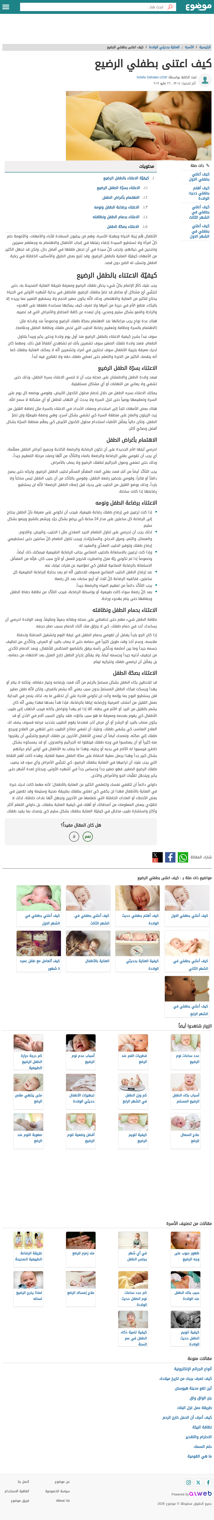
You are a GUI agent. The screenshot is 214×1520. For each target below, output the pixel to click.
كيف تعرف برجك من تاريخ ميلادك (185, 1378)
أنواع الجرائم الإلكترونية (193, 1369)
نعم (88, 836)
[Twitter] (198, 1482)
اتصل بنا (23, 1482)
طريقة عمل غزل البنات (194, 1407)
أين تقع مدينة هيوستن (193, 1388)
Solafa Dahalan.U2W (151, 77)
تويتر (157, 857)
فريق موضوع (20, 1501)
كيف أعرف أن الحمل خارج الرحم (187, 1417)
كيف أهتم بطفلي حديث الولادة (199, 193)
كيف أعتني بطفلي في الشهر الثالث (199, 212)
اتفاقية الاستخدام (17, 1491)
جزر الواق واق (201, 1398)
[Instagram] (188, 1482)
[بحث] (170, 7)
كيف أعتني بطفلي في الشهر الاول (199, 231)
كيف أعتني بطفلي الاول (199, 177)
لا (74, 836)
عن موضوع (62, 1482)
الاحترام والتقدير (199, 1436)
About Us (63, 1501)
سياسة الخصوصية (57, 1491)
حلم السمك (203, 1446)
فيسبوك (170, 857)
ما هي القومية (199, 1456)
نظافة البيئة (202, 1427)
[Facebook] (208, 1482)
